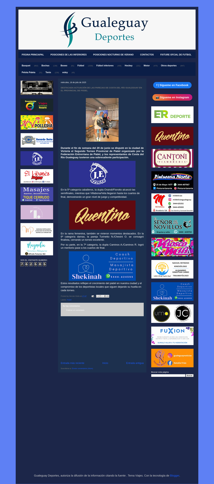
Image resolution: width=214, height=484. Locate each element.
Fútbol (81, 65)
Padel (69, 300)
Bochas (45, 65)
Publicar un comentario (75, 310)
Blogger (174, 475)
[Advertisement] (102, 339)
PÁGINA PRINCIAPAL (33, 55)
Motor (147, 65)
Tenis (48, 72)
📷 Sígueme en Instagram (172, 97)
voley (65, 72)
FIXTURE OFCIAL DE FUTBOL (175, 55)
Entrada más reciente (72, 363)
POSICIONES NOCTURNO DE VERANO (113, 55)
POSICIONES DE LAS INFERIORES (68, 55)
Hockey (129, 65)
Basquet (26, 65)
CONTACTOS (147, 55)
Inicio (105, 363)
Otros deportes (169, 65)
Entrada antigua (135, 363)
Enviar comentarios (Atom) (82, 368)
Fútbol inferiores (105, 65)
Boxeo (64, 65)
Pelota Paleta (28, 72)
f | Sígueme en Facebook (172, 85)
